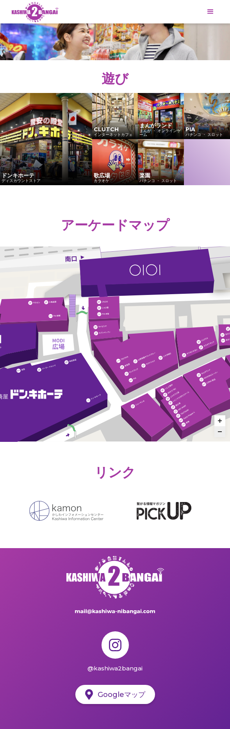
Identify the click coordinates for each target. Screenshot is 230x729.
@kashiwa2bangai (115, 668)
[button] (210, 11)
